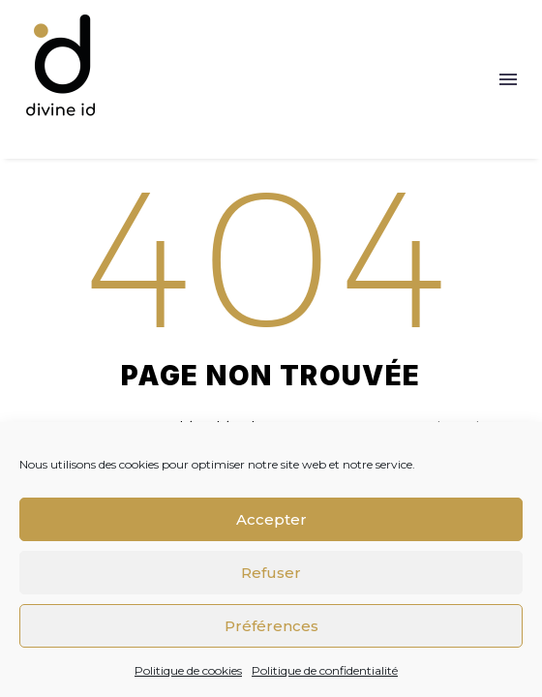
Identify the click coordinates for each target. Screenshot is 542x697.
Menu (508, 79)
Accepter (271, 519)
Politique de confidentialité (325, 670)
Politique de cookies (188, 670)
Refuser (271, 572)
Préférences (271, 626)
